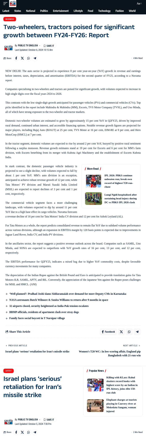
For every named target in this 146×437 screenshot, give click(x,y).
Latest (9, 371)
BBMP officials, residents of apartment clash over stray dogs (44, 312)
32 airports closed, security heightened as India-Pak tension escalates (49, 306)
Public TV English (28, 45)
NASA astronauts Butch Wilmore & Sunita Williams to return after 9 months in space (58, 299)
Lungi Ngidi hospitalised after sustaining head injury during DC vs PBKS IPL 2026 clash (121, 198)
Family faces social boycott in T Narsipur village (37, 318)
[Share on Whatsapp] (28, 58)
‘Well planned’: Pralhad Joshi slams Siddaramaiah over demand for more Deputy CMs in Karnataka (67, 293)
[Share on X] (22, 58)
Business (10, 19)
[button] (6, 3)
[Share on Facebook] (16, 58)
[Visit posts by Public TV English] (8, 48)
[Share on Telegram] (35, 58)
